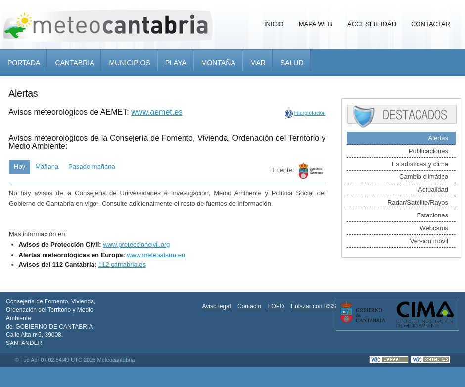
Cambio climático (423, 176)
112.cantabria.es (122, 264)
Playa (175, 63)
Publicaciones (428, 151)
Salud (292, 63)
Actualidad (433, 189)
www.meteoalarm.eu (156, 254)
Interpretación (310, 113)
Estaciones (432, 215)
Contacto (249, 306)
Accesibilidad (371, 24)
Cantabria (74, 63)
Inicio (274, 24)
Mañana (46, 166)
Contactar (430, 24)
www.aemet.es (157, 112)
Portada (23, 63)
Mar (258, 63)
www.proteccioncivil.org (136, 244)
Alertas (438, 138)
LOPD (276, 306)
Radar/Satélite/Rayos (417, 202)
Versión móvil (429, 241)
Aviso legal (216, 306)
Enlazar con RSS (313, 306)
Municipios (129, 63)
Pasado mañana (91, 166)
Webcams (433, 228)
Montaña (218, 63)
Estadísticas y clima (420, 164)
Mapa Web (315, 24)
